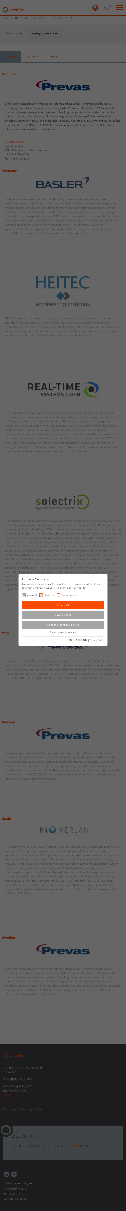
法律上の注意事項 (78, 640)
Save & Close (63, 614)
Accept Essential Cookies (63, 624)
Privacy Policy (97, 640)
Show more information (63, 632)
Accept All (63, 605)
